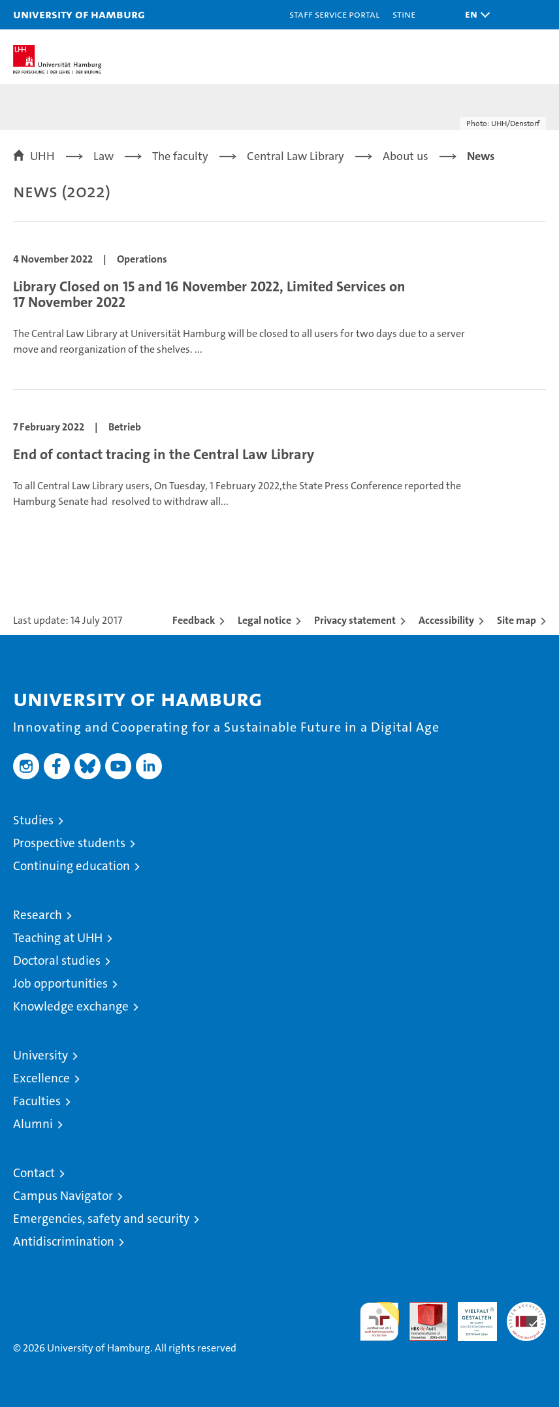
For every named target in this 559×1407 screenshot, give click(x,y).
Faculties (37, 1101)
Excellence (41, 1078)
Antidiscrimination (63, 1241)
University (40, 1055)
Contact (34, 1173)
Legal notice (264, 620)
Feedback (193, 620)
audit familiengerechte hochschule (379, 1321)
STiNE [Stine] (403, 14)
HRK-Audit (470, 1315)
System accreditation (526, 1315)
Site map (516, 620)
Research (37, 915)
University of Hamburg (79, 14)
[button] (474, 14)
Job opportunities (60, 983)
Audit (421, 1309)
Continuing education (71, 866)
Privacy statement (355, 620)
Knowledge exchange (71, 1006)
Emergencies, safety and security (101, 1218)
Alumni (33, 1124)
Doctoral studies (57, 960)
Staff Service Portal (334, 14)
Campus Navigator (63, 1196)
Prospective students (69, 843)
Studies (33, 820)
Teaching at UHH (58, 938)
